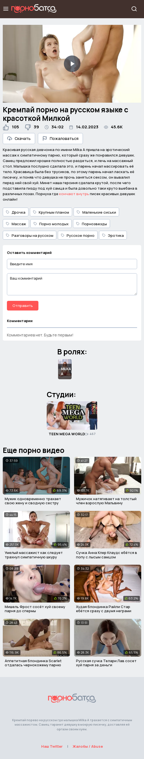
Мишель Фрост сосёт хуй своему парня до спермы (35, 609)
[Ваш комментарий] (72, 284)
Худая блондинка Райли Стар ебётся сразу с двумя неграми (103, 609)
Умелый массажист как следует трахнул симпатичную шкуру (34, 554)
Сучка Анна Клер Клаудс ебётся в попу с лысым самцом (106, 554)
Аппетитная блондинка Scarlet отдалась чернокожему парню (33, 663)
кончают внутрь (74, 193)
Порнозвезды (91, 223)
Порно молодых (51, 223)
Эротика (113, 235)
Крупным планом (51, 212)
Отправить (22, 305)
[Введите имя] (72, 264)
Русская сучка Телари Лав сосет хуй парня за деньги (106, 663)
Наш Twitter (52, 746)
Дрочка (15, 212)
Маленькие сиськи (96, 212)
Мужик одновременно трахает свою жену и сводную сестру (33, 501)
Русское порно (78, 235)
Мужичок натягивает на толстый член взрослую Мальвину (106, 501)
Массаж (16, 223)
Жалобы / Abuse (88, 746)
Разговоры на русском (29, 235)
